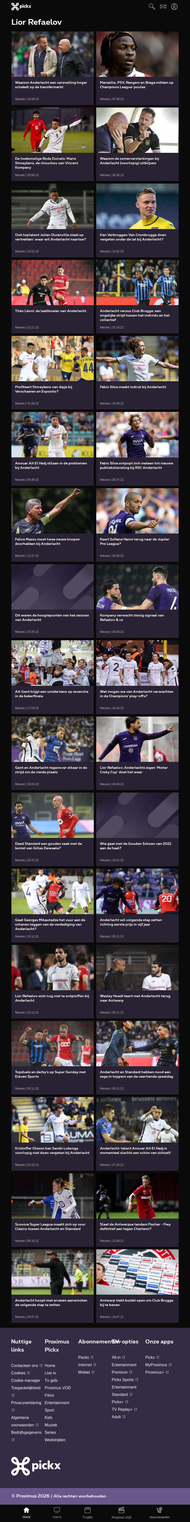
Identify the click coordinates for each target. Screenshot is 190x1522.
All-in (118, 1357)
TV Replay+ (124, 1409)
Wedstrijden (55, 1440)
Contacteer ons (26, 1365)
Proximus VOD (58, 1388)
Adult (118, 1417)
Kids (48, 1417)
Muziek (51, 1425)
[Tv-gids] (87, 1513)
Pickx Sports (125, 1380)
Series (50, 1432)
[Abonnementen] (160, 1513)
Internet (87, 1365)
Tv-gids (51, 1380)
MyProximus (158, 1365)
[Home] (26, 1513)
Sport (49, 1410)
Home (50, 1365)
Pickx (152, 1357)
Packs (85, 1357)
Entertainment (57, 1403)
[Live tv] (57, 1513)
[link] (52, 68)
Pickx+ (120, 1402)
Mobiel (86, 1372)
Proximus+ (156, 1372)
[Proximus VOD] (122, 1513)
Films (49, 1395)
